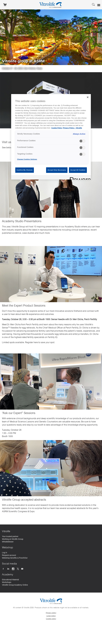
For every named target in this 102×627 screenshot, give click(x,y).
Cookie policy (51, 619)
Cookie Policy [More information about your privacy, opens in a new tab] (56, 128)
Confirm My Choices (25, 170)
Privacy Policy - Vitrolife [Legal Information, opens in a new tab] (72, 128)
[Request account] (9, 555)
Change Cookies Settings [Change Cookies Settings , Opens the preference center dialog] (27, 159)
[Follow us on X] (18, 569)
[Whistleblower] (8, 542)
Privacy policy (51, 613)
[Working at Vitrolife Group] (12, 539)
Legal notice (51, 616)
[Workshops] (6, 582)
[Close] (88, 97)
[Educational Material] (10, 580)
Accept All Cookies (77, 170)
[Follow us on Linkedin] (8, 569)
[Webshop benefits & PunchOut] (14, 558)
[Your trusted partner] (10, 536)
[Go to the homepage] (51, 5)
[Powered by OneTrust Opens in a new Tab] (79, 178)
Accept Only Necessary (57, 170)
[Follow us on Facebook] (3, 569)
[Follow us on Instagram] (13, 569)
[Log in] (4, 552)
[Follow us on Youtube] (22, 569)
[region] (51, 137)
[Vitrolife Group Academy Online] (15, 585)
